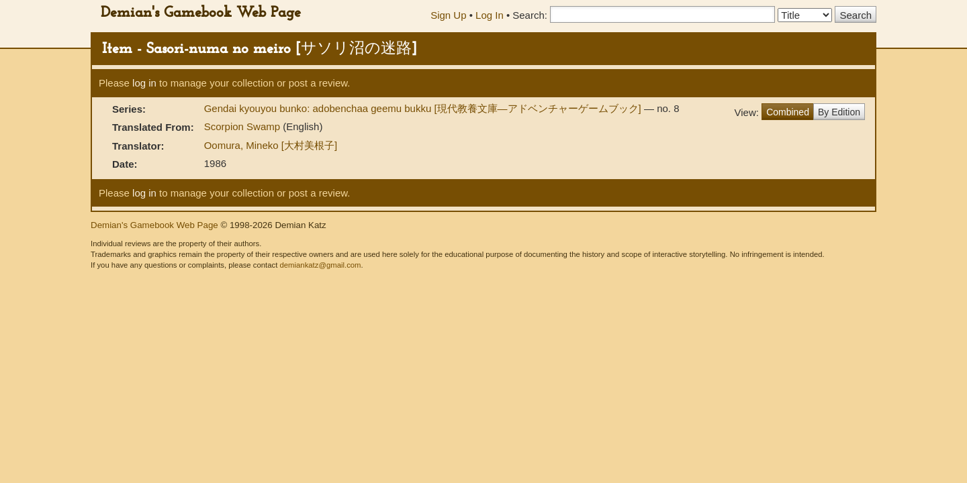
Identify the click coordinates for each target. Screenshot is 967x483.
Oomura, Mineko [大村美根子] (270, 145)
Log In (489, 15)
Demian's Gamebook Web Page (201, 13)
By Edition (839, 112)
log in (144, 83)
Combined (787, 112)
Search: (529, 15)
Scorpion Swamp (243, 126)
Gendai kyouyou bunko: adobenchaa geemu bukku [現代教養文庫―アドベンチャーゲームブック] (424, 108)
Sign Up (448, 15)
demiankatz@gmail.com (320, 265)
